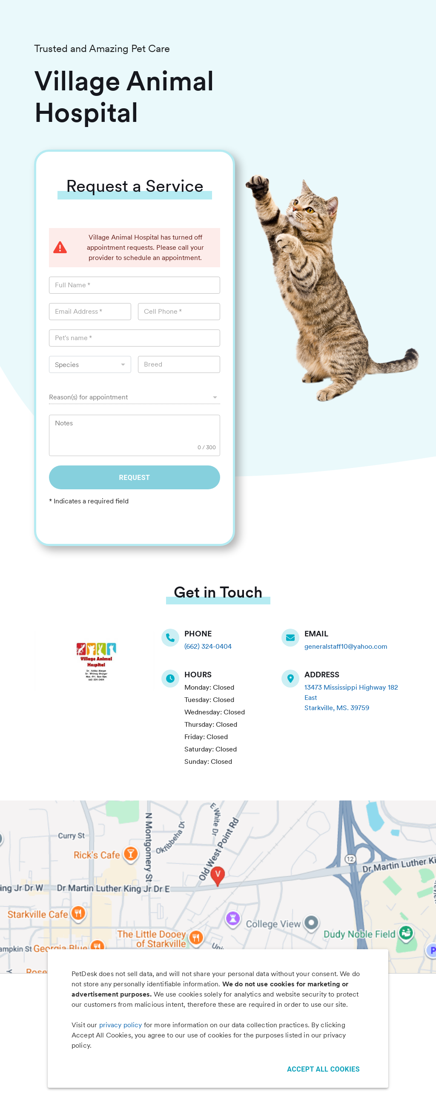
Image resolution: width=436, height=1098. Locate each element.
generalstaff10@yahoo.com (345, 646)
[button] (134, 397)
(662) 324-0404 (208, 646)
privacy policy (120, 1025)
